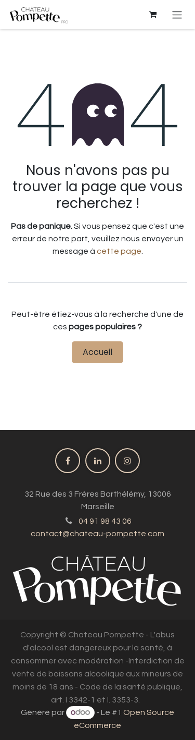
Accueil (97, 352)
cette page (119, 251)
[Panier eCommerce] (153, 14)
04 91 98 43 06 (105, 521)
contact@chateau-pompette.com (97, 533)
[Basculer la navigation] (177, 14)
